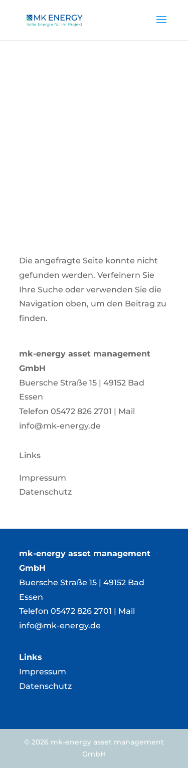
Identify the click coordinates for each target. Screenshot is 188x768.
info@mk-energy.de (60, 426)
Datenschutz (45, 686)
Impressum (42, 671)
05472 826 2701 (81, 411)
